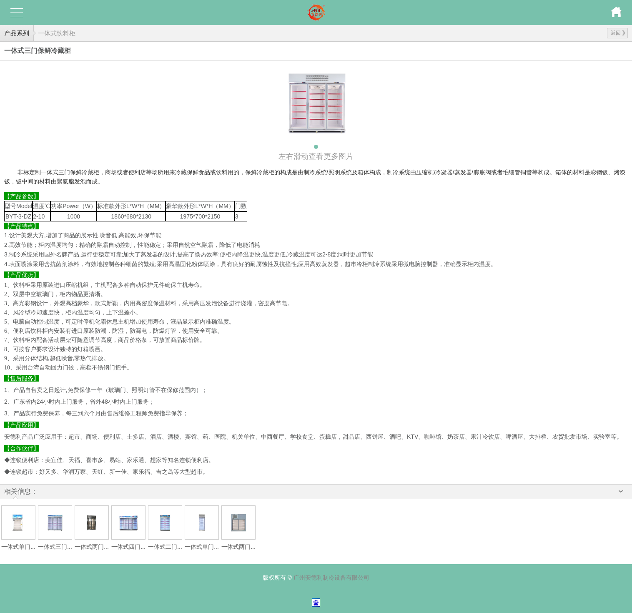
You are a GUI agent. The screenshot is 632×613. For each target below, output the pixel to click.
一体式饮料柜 (56, 33)
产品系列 (16, 33)
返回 (618, 33)
